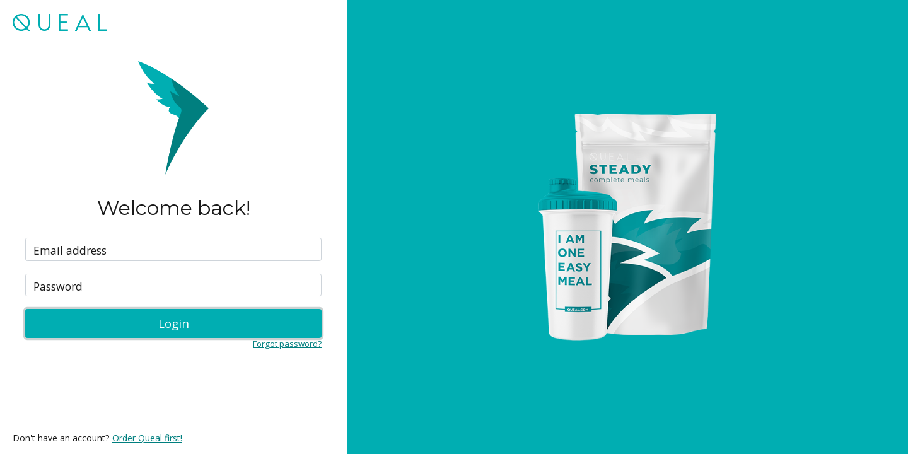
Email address (70, 251)
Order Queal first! (147, 438)
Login (173, 323)
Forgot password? (287, 343)
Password (58, 287)
